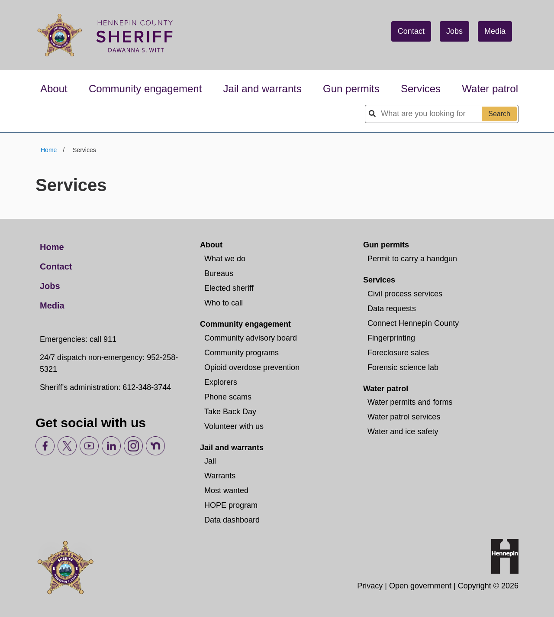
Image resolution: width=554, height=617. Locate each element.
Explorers (220, 382)
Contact (411, 31)
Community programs (241, 352)
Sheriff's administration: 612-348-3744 (105, 387)
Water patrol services (403, 416)
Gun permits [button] (351, 88)
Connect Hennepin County (413, 323)
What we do (224, 258)
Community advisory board (250, 338)
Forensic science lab (402, 367)
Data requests (391, 308)
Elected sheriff (229, 288)
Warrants (219, 475)
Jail (210, 461)
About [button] (54, 88)
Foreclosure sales (398, 352)
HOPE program (231, 505)
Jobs (454, 31)
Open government (420, 585)
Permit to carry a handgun (412, 258)
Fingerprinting (391, 338)
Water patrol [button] (490, 88)
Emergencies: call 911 (78, 339)
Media (495, 31)
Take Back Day (230, 411)
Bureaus (218, 273)
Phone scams (227, 397)
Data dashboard (232, 520)
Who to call (223, 303)
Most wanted (226, 490)
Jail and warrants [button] (262, 88)
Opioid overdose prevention (252, 367)
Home (49, 149)
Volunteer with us (234, 426)
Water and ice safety (402, 431)
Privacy (370, 585)
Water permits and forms (409, 402)
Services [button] (421, 88)
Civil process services (404, 293)
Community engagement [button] (145, 88)
